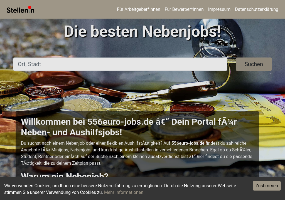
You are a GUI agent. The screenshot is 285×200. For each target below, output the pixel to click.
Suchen (254, 64)
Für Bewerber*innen (184, 9)
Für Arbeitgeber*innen (138, 9)
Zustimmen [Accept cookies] (266, 185)
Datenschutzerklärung (256, 9)
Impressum (219, 9)
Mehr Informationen (123, 192)
